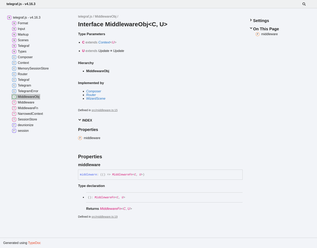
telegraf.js (85, 16)
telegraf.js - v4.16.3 (20, 4)
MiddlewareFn (122, 174)
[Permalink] (104, 165)
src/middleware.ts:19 (104, 216)
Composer (93, 91)
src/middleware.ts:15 (104, 110)
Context (104, 42)
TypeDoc (34, 243)
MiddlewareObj (105, 16)
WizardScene (95, 98)
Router (91, 95)
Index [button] (85, 120)
